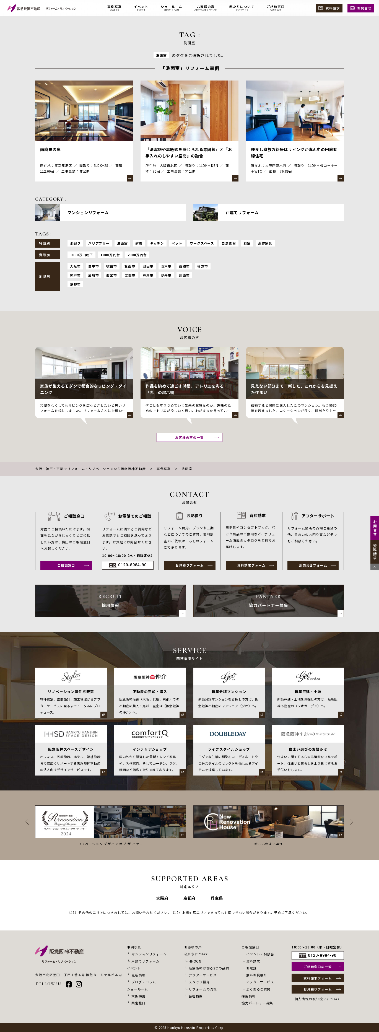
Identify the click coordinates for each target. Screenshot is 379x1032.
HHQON (195, 961)
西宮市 (111, 275)
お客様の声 (193, 947)
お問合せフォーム (313, 565)
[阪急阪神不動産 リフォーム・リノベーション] (41, 8)
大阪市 (75, 266)
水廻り (75, 243)
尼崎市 (93, 275)
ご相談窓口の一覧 (317, 966)
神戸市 (75, 275)
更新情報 (138, 975)
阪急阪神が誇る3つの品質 (209, 968)
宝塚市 (129, 275)
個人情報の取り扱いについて (318, 998)
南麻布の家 (50, 149)
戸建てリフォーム (145, 961)
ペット (177, 243)
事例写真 (164, 468)
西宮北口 (138, 1002)
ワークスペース (202, 243)
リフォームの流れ (203, 989)
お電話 (251, 968)
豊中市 (93, 266)
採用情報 (249, 996)
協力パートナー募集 (257, 1002)
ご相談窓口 (66, 565)
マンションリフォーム (149, 953)
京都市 (75, 284)
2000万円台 (137, 254)
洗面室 (122, 243)
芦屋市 (148, 275)
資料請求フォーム (251, 565)
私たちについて (196, 953)
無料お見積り (256, 975)
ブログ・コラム (143, 981)
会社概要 (196, 996)
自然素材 (229, 243)
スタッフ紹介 (199, 981)
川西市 (184, 275)
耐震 (138, 243)
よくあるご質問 (258, 989)
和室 (247, 243)
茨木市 (166, 266)
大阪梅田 (138, 996)
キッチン (157, 243)
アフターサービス (203, 975)
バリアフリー (99, 243)
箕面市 (129, 266)
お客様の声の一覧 (189, 437)
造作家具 (265, 243)
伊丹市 (166, 275)
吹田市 (111, 266)
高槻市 (184, 266)
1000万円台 (110, 254)
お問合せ (364, 8)
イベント (134, 968)
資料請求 (333, 8)
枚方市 (202, 266)
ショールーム (137, 989)
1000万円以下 (81, 254)
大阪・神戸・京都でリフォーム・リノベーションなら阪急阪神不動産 (90, 468)
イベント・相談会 (260, 953)
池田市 (148, 266)
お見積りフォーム (189, 565)
